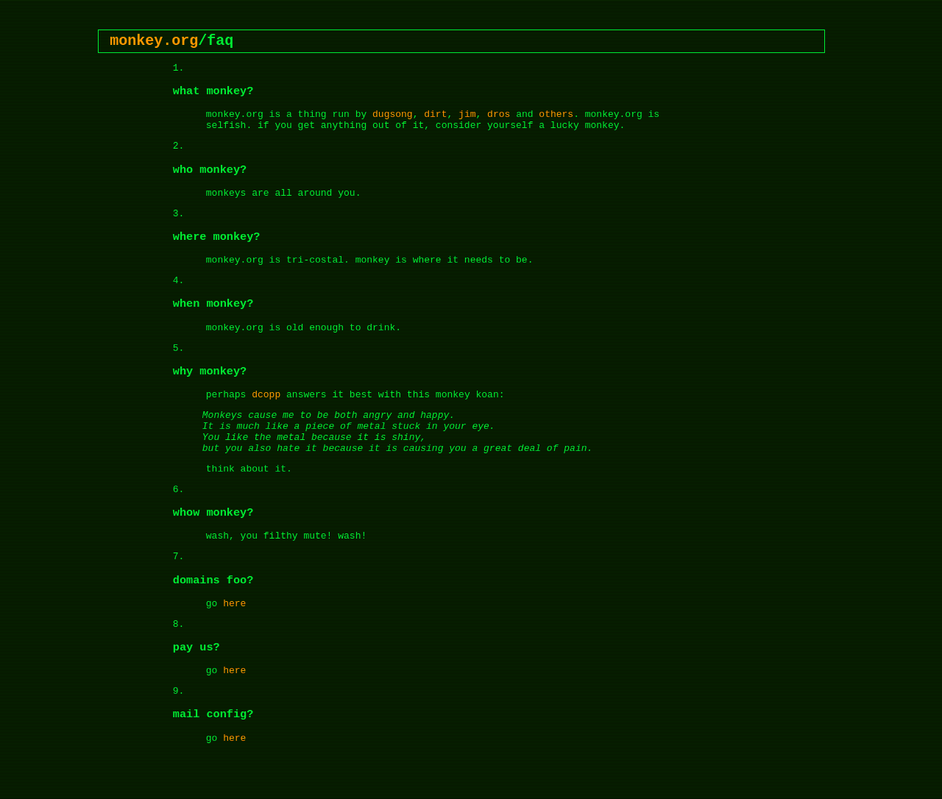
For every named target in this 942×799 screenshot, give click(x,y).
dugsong (392, 114)
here (234, 603)
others (556, 114)
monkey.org (154, 40)
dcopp (266, 394)
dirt (435, 114)
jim (466, 114)
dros (498, 114)
